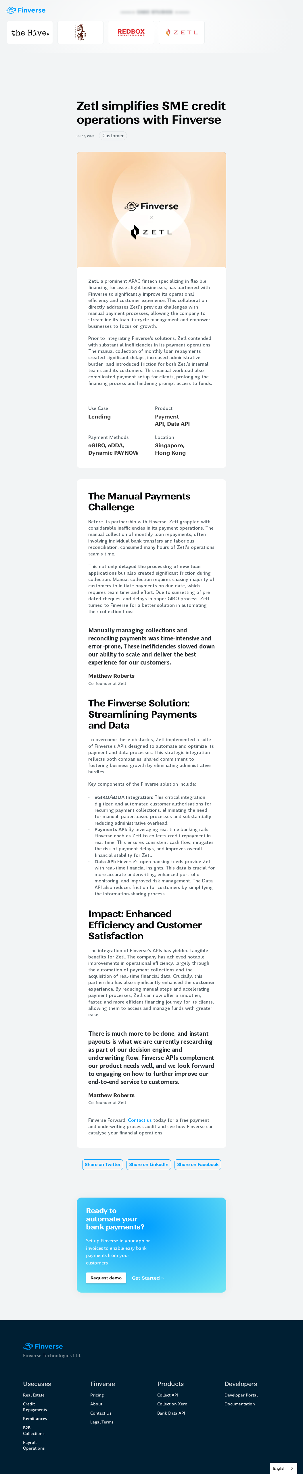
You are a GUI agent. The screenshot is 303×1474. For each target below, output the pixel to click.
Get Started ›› (148, 1278)
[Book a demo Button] (106, 1277)
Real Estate (34, 1395)
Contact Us (101, 1413)
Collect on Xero (172, 1404)
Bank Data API (171, 1413)
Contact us (140, 1120)
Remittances (35, 1418)
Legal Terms (102, 1422)
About (96, 1404)
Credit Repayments (35, 1407)
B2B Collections (34, 1430)
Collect (163, 1395)
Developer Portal (241, 1395)
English (279, 1468)
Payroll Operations (34, 1445)
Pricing (97, 1395)
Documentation (240, 1404)
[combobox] (283, 1468)
